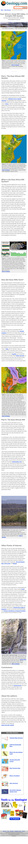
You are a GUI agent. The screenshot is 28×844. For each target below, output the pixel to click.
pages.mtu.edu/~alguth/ (7, 725)
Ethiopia (11, 98)
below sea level (20, 355)
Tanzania (3, 100)
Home (2, 10)
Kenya (15, 98)
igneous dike (23, 659)
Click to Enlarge (15, 65)
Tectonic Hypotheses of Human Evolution (15, 610)
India (7, 349)
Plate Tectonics (7, 10)
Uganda (19, 98)
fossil (23, 589)
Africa (7, 104)
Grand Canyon (17, 685)
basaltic (14, 354)
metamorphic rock (17, 461)
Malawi (15, 563)
